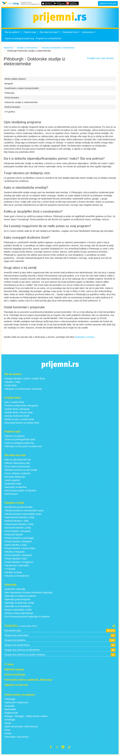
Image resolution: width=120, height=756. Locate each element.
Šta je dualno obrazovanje (17, 467)
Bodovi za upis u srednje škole (19, 420)
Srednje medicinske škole (17, 417)
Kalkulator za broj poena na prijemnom (23, 447)
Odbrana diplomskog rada (17, 464)
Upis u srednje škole (14, 403)
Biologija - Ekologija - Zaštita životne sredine (26, 717)
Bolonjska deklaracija (15, 477)
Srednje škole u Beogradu (17, 410)
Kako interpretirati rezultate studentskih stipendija (28, 593)
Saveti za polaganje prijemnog (19, 39)
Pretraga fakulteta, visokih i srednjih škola (25, 379)
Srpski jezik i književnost (16, 703)
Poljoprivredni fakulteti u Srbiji (19, 525)
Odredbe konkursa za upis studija (21, 471)
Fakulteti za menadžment (17, 577)
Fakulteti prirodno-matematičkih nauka (23, 515)
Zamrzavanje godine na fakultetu (20, 491)
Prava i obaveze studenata (17, 474)
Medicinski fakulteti (14, 535)
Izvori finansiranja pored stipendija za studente (27, 617)
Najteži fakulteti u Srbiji (16, 546)
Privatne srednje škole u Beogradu (21, 406)
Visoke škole (11, 386)
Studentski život (72, 34)
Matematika (10, 710)
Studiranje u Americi (84, 338)
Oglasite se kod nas (108, 3)
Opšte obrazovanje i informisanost (21, 727)
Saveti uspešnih (12, 481)
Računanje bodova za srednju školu (22, 424)
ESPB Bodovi (11, 495)
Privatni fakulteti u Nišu (16, 559)
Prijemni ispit (31, 34)
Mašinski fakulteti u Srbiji (16, 522)
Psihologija (10, 700)
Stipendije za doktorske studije (19, 604)
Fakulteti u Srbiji (12, 383)
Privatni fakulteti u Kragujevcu (19, 563)
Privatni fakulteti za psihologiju (19, 539)
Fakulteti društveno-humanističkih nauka (24, 511)
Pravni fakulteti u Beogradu (18, 532)
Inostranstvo (89, 34)
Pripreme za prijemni (15, 437)
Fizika (7, 731)
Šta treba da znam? (51, 34)
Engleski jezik (11, 714)
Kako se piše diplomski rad (18, 460)
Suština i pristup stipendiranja (19, 614)
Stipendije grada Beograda (17, 600)
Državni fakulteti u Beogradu (18, 556)
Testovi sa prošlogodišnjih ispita (20, 440)
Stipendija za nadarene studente (20, 597)
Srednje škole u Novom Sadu (19, 413)
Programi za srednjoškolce (48, 39)
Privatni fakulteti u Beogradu (18, 542)
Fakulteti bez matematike (17, 566)
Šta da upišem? (14, 34)
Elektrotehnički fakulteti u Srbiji (19, 518)
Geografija (10, 707)
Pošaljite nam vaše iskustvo (100, 59)
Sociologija (10, 720)
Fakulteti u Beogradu (15, 553)
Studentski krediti (13, 484)
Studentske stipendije (15, 590)
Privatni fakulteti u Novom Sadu (20, 549)
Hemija (8, 734)
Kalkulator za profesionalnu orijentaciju (23, 390)
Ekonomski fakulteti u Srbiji (18, 529)
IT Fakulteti (10, 570)
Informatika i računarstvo (16, 738)
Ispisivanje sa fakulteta (16, 488)
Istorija (8, 724)
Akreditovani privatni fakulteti (18, 508)
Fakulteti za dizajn (13, 573)
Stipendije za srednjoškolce (18, 607)
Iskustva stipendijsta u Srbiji (18, 611)
